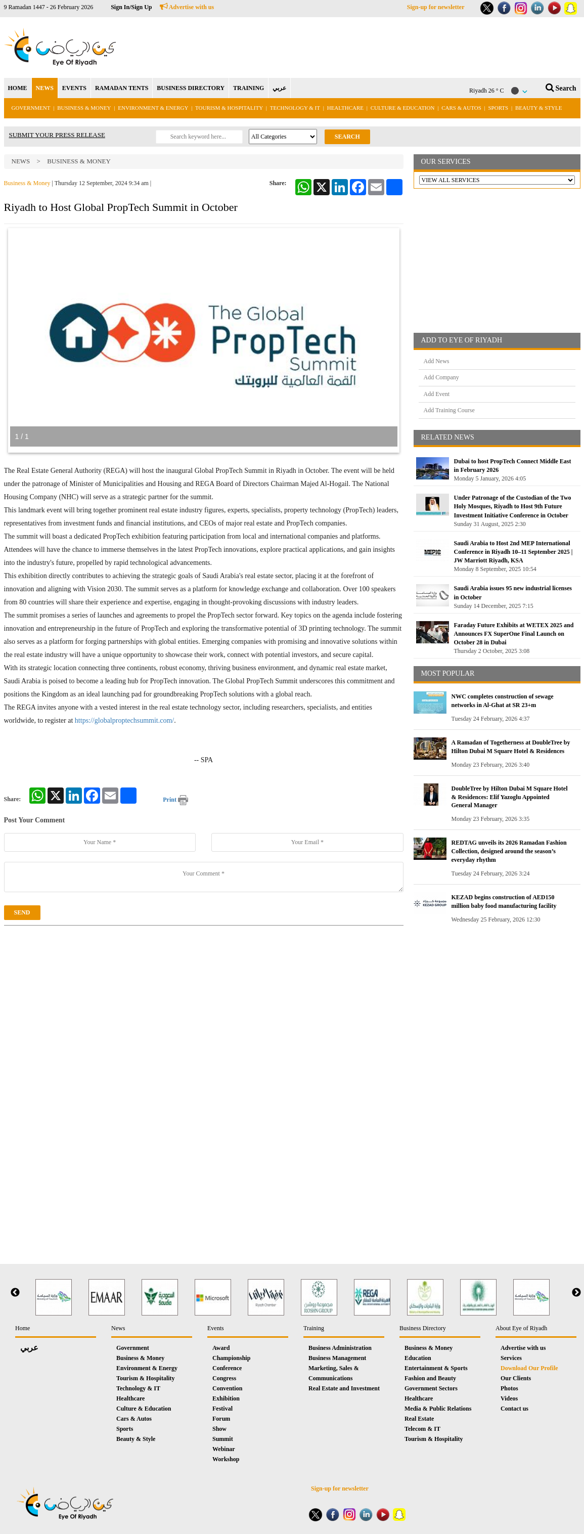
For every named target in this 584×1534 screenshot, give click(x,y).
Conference (227, 1368)
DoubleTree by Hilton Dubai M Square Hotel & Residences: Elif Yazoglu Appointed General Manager (510, 797)
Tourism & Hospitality (229, 108)
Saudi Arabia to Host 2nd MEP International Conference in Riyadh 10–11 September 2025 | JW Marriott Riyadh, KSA (513, 552)
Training (313, 1328)
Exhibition (226, 1398)
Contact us (514, 1408)
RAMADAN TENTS (121, 88)
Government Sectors (431, 1388)
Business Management (337, 1358)
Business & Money (84, 108)
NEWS (45, 88)
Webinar (223, 1449)
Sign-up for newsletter (436, 7)
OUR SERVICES (446, 161)
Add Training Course (449, 410)
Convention (227, 1388)
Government (31, 108)
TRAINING (248, 88)
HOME (17, 88)
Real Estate (419, 1418)
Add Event (437, 394)
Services (511, 1358)
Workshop (225, 1459)
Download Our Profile (529, 1368)
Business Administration (340, 1347)
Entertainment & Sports (436, 1368)
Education (418, 1358)
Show (219, 1428)
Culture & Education (403, 108)
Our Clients (516, 1378)
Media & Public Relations (438, 1408)
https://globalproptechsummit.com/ (124, 720)
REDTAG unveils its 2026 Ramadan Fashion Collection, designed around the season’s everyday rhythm (509, 851)
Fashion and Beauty (430, 1378)
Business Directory (422, 1328)
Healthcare (345, 108)
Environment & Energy (153, 108)
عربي (279, 88)
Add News (437, 361)
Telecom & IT (422, 1428)
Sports (498, 108)
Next (576, 1293)
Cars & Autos (461, 108)
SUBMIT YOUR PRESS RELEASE (57, 135)
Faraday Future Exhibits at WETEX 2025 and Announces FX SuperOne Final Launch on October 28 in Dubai (514, 634)
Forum (221, 1418)
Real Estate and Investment (344, 1388)
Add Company (441, 377)
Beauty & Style (538, 108)
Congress (224, 1378)
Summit (222, 1438)
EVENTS (74, 88)
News (21, 161)
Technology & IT (295, 108)
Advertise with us (187, 7)
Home (22, 1328)
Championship (231, 1358)
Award (221, 1347)
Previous (15, 1293)
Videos (509, 1398)
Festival (222, 1408)
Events (215, 1328)
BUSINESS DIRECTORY (190, 88)
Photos (509, 1388)
